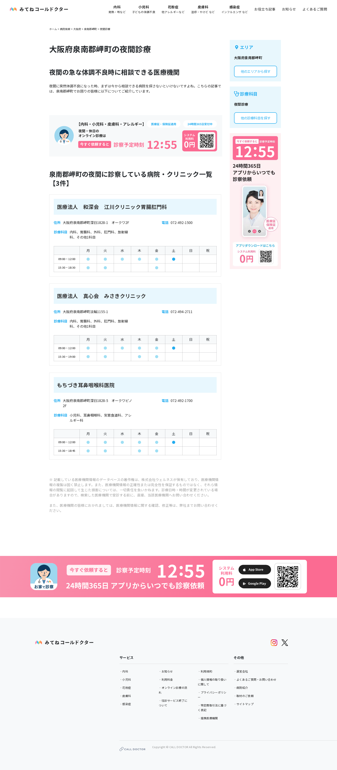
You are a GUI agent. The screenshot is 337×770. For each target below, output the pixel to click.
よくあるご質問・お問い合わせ (256, 679)
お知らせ (289, 9)
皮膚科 (126, 696)
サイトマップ (245, 704)
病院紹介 (242, 688)
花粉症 (126, 688)
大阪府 (77, 29)
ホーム (53, 29)
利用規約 (206, 671)
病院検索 (65, 29)
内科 (125, 671)
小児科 (126, 679)
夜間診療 (105, 29)
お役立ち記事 (264, 9)
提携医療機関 (209, 718)
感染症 (126, 704)
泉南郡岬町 (90, 29)
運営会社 (242, 671)
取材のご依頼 (245, 696)
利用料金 (167, 679)
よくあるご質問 (314, 9)
